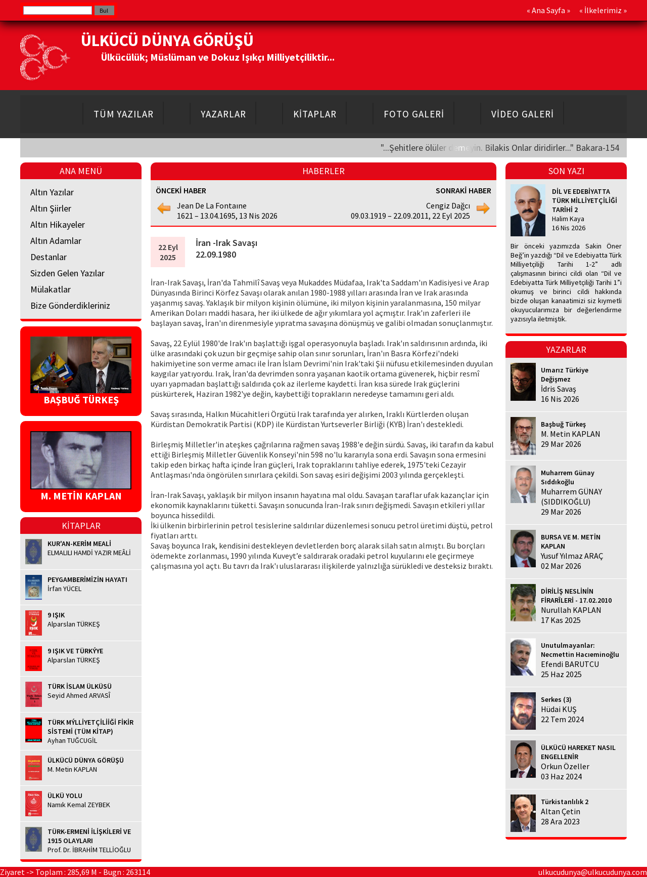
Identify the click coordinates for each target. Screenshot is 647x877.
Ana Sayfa (548, 10)
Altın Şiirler (50, 208)
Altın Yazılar (52, 192)
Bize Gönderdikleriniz (70, 305)
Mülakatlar (50, 289)
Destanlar (48, 257)
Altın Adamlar (55, 240)
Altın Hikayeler (57, 224)
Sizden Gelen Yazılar (67, 273)
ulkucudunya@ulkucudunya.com (592, 872)
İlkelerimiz (603, 10)
